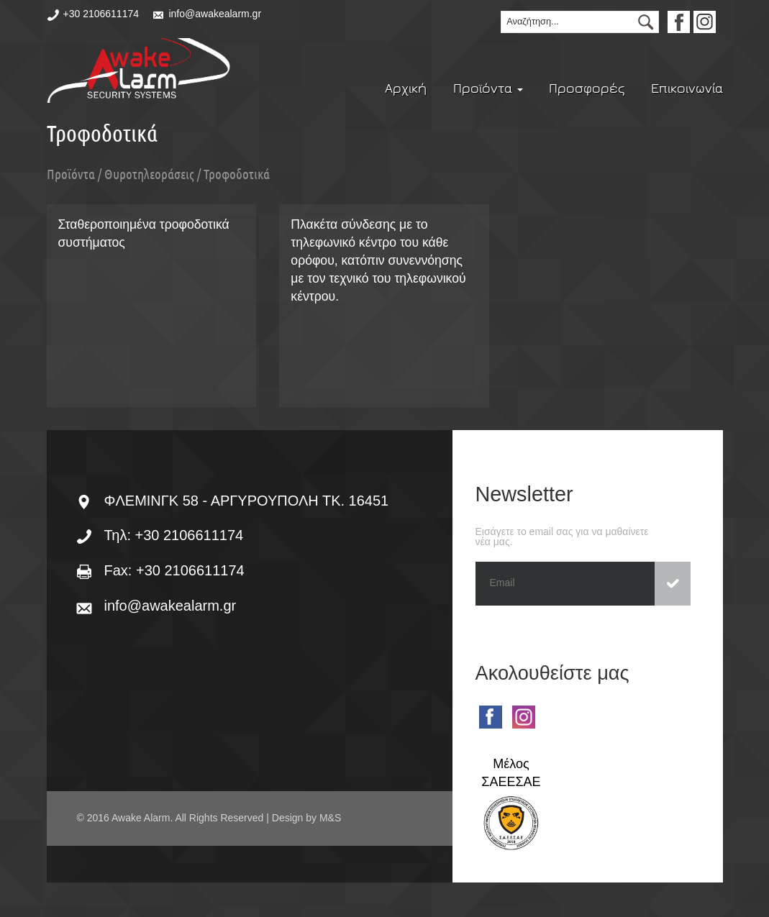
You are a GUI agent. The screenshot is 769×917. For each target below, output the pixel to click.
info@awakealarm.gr (214, 13)
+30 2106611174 (101, 13)
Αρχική (406, 88)
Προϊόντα (488, 88)
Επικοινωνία (687, 88)
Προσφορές (586, 88)
